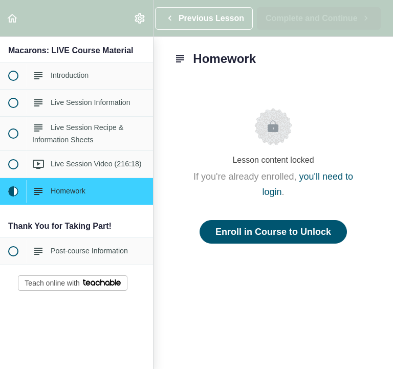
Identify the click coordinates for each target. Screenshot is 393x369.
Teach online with (72, 283)
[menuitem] (140, 18)
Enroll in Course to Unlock (273, 232)
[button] (13, 18)
